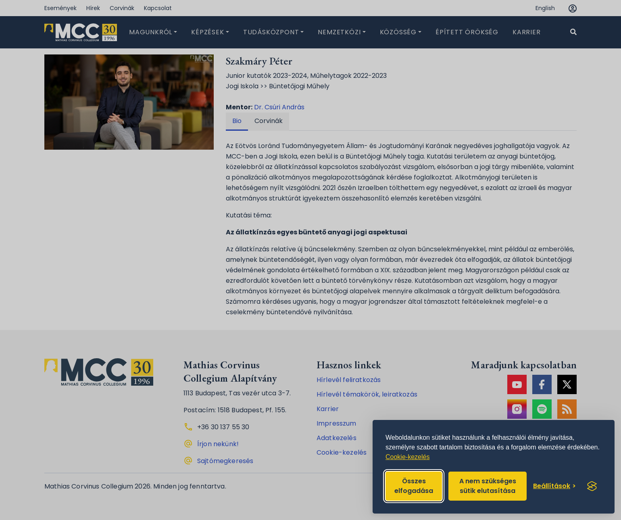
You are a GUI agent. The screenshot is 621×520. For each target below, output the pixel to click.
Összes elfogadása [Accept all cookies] (413, 485)
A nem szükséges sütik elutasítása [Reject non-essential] (487, 485)
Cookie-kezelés (407, 456)
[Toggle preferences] (554, 486)
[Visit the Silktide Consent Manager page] (592, 486)
